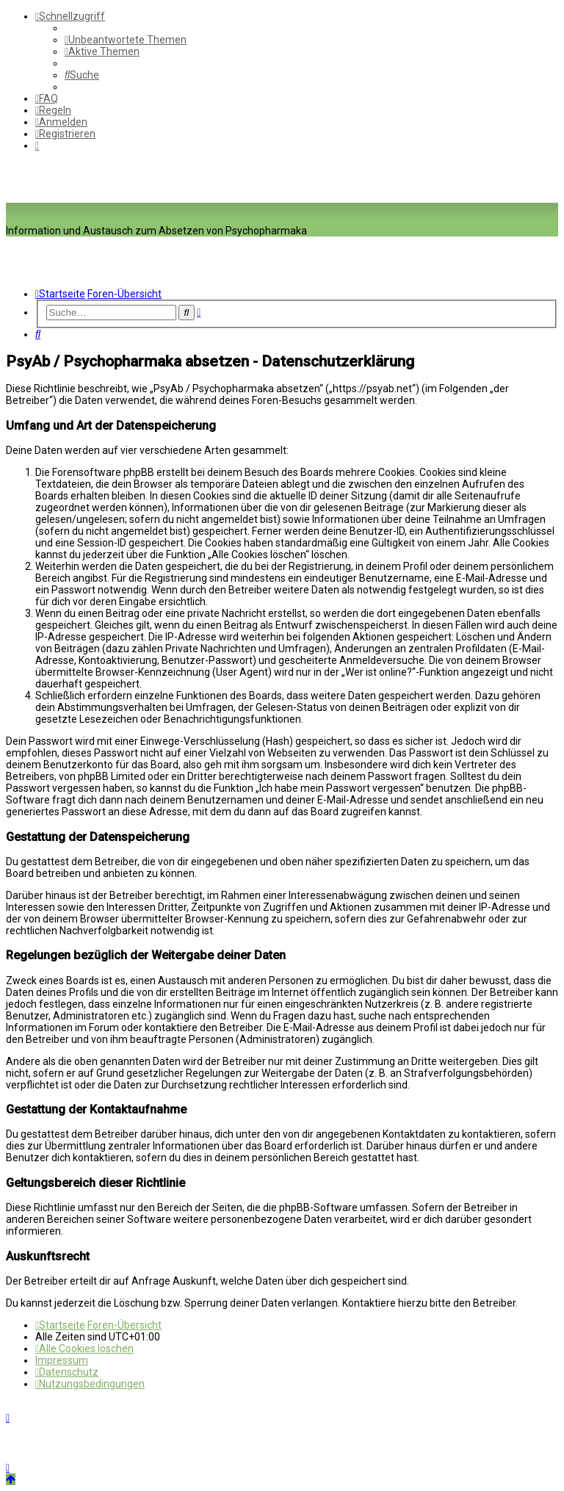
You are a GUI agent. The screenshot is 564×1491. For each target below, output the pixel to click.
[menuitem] (126, 40)
